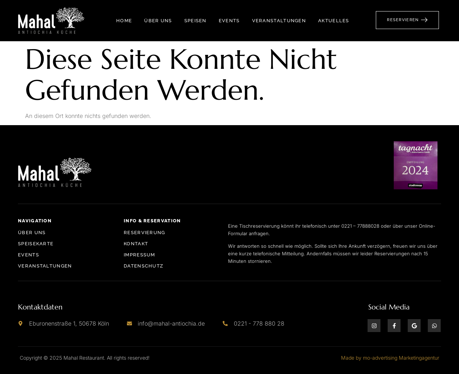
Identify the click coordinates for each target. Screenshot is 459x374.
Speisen (195, 20)
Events (229, 20)
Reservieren (407, 19)
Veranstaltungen (279, 20)
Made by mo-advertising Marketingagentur (390, 358)
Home (124, 20)
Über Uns (158, 20)
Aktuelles (333, 20)
